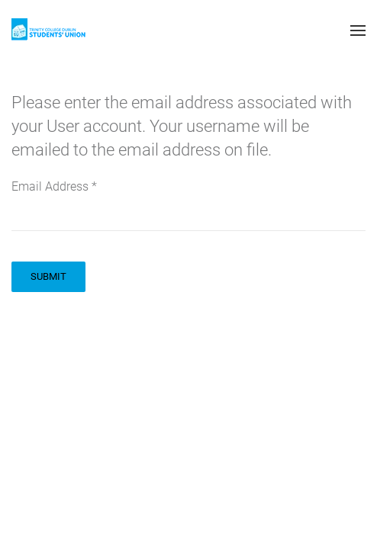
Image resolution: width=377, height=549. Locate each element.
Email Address (54, 186)
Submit (48, 276)
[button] (358, 30)
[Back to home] (49, 30)
